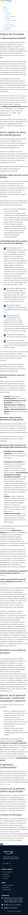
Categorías (6, 874)
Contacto (7, 30)
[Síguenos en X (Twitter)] (7, 863)
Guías (5, 11)
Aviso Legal (6, 887)
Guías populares (7, 872)
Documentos (9, 24)
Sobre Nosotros (7, 889)
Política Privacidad (8, 885)
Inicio (5, 7)
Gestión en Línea (10, 26)
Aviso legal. (7, 784)
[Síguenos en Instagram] (10, 863)
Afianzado (9, 13)
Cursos (8, 22)
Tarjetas (8, 15)
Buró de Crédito (10, 17)
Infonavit (6, 9)
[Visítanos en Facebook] (4, 863)
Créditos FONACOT (11, 20)
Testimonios (7, 28)
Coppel (8, 18)
